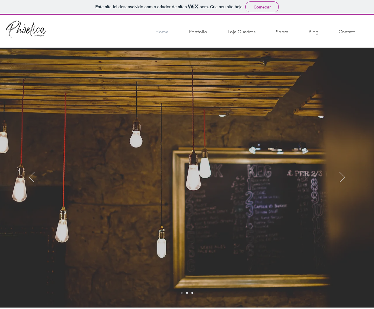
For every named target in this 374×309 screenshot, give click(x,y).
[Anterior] (31, 177)
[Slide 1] (187, 293)
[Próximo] (342, 177)
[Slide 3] (192, 293)
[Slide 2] (182, 293)
